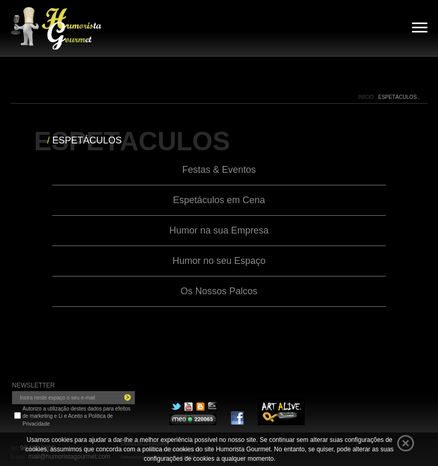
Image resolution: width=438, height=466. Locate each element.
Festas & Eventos (219, 169)
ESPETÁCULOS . (399, 97)
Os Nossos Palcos (218, 291)
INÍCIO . (368, 97)
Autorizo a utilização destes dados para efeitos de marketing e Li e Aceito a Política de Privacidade (76, 416)
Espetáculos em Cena (219, 200)
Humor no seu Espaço (219, 261)
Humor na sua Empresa (219, 230)
